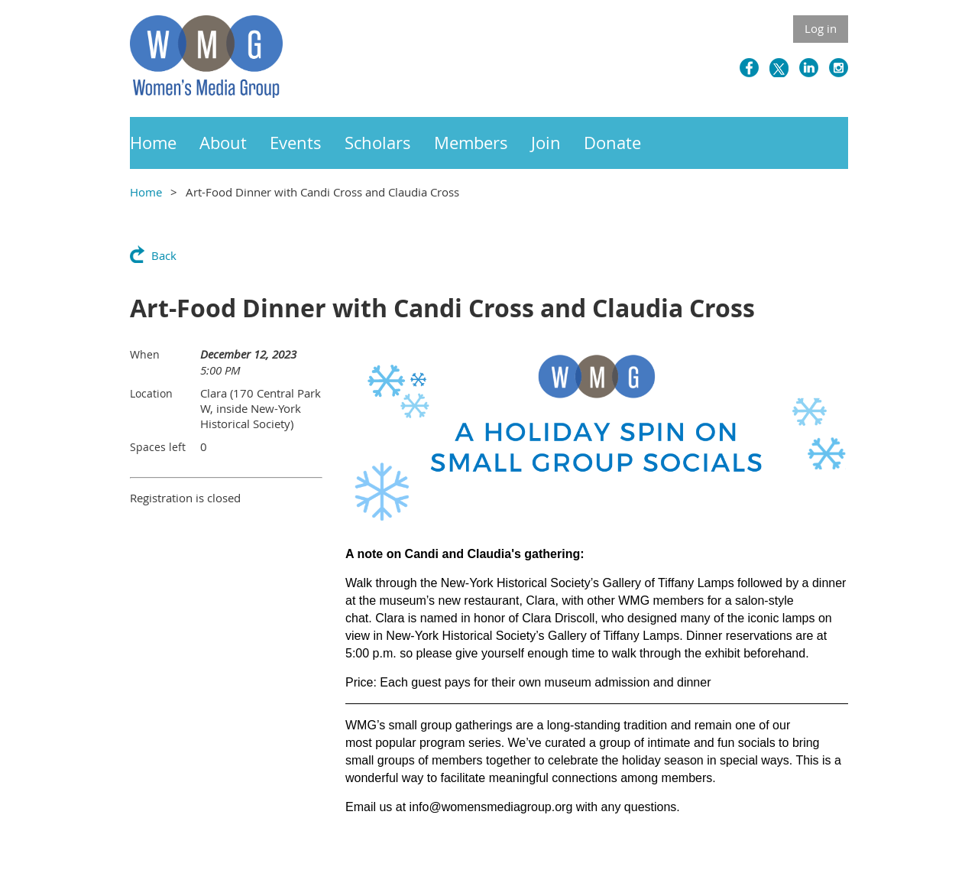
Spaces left (158, 447)
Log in (821, 28)
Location (151, 393)
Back (163, 255)
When (145, 354)
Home (146, 192)
